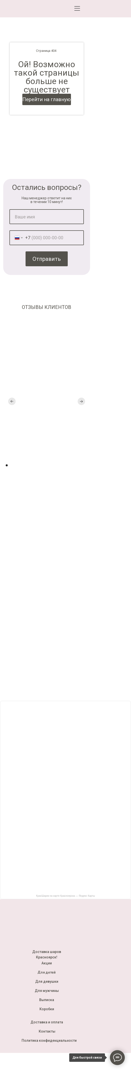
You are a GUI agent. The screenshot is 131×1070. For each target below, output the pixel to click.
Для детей (47, 972)
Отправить (47, 259)
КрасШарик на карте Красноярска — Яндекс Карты (65, 895)
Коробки (46, 1009)
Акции (46, 963)
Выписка (46, 1000)
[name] (46, 216)
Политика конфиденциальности (49, 1040)
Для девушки (46, 981)
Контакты (47, 1031)
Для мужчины (47, 991)
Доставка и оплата (47, 1022)
